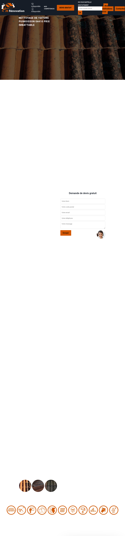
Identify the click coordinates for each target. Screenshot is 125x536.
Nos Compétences (49, 8)
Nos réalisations (107, 7)
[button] (9, 268)
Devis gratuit (65, 8)
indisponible (35, 5)
